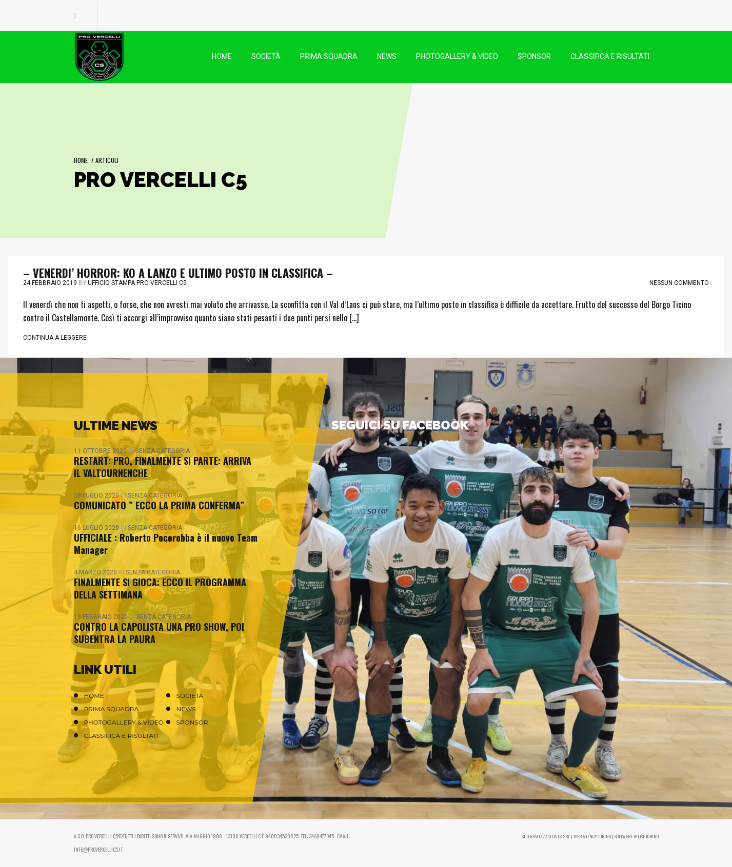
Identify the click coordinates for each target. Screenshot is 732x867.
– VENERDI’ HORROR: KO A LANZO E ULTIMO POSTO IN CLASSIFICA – (178, 272)
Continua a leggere (55, 337)
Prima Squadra (111, 709)
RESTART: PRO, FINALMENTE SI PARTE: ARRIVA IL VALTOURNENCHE (162, 467)
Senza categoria (162, 451)
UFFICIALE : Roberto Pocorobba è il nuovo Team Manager (166, 543)
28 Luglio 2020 (97, 495)
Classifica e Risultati (121, 735)
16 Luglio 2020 (97, 527)
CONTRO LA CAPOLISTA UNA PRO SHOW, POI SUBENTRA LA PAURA (159, 633)
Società (190, 695)
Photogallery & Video (124, 722)
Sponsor (192, 722)
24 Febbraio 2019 (50, 282)
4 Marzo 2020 (96, 572)
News (186, 709)
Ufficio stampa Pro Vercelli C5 (137, 282)
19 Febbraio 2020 (101, 617)
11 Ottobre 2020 (101, 451)
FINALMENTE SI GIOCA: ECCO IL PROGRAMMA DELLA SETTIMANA (160, 588)
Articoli (106, 160)
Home (81, 160)
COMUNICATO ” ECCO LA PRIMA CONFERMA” (159, 505)
